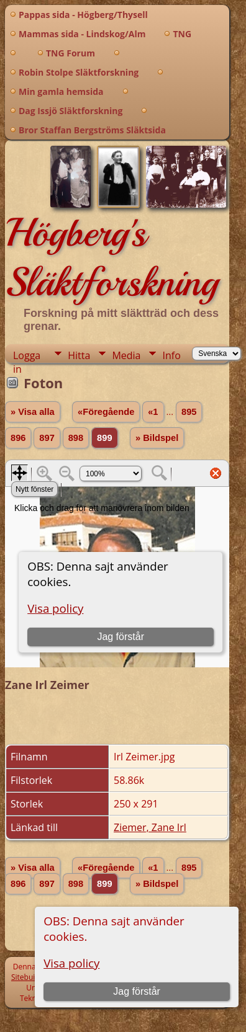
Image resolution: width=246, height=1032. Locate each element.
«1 (153, 412)
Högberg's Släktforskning (111, 257)
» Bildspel (156, 438)
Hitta (79, 355)
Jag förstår (136, 991)
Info (171, 355)
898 (75, 438)
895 (188, 412)
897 (46, 438)
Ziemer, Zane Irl (150, 827)
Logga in (26, 356)
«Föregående (106, 412)
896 (18, 438)
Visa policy (71, 963)
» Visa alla (33, 412)
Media (126, 355)
